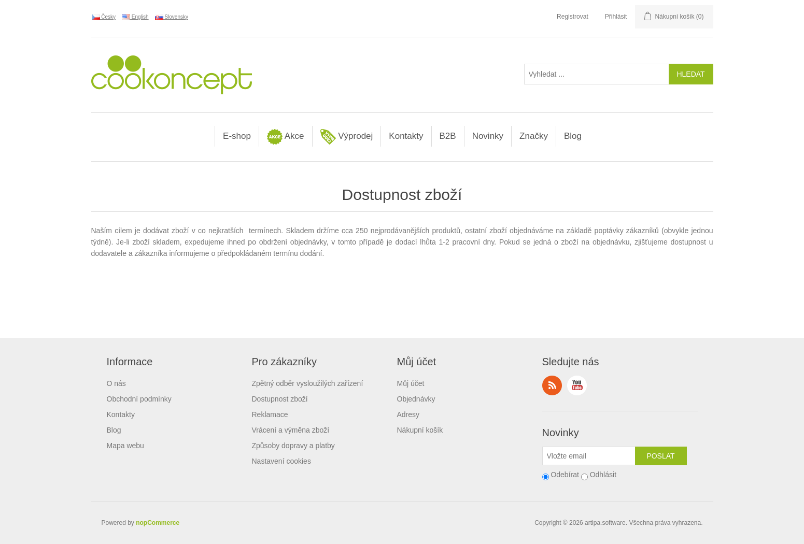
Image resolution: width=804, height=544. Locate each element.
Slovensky (171, 17)
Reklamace (270, 414)
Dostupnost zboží (280, 399)
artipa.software (605, 522)
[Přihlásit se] (589, 456)
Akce (285, 137)
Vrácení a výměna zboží (291, 430)
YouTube (577, 385)
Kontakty (406, 136)
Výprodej (346, 137)
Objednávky (416, 399)
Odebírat (565, 474)
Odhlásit (603, 474)
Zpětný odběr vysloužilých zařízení (307, 383)
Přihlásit (616, 16)
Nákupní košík (420, 430)
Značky (533, 136)
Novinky (487, 136)
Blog (573, 136)
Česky (104, 17)
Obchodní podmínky (139, 399)
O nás (116, 383)
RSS (552, 385)
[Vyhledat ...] (596, 74)
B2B (448, 136)
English (135, 17)
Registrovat (572, 16)
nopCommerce (157, 522)
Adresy (408, 414)
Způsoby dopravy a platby (293, 445)
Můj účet (411, 383)
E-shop (237, 136)
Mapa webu (125, 445)
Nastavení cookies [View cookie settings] (281, 461)
